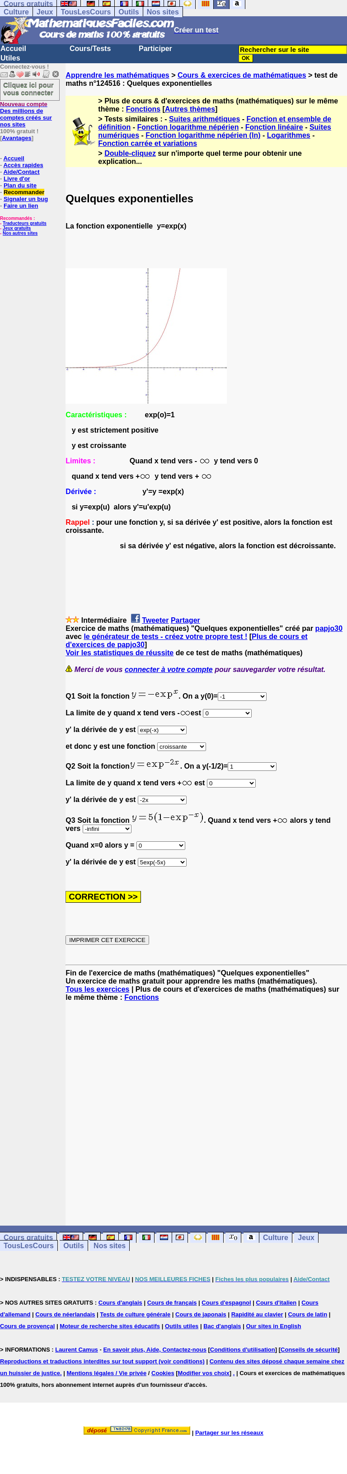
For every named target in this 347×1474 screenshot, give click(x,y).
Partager (185, 620)
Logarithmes (288, 135)
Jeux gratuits (17, 228)
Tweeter (155, 620)
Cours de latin (307, 1314)
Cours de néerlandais (65, 1314)
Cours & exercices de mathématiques (242, 75)
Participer (155, 48)
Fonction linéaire (274, 127)
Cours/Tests (90, 48)
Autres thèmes (190, 109)
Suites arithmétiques (204, 119)
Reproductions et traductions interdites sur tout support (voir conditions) (102, 1361)
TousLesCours (86, 12)
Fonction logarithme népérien (188, 127)
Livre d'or (17, 178)
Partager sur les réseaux (229, 1432)
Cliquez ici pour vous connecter (28, 88)
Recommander (24, 192)
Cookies (162, 1373)
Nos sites (163, 12)
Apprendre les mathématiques (117, 75)
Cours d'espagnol (226, 1302)
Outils (128, 12)
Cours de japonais (200, 1314)
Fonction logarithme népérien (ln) (202, 135)
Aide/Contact (21, 171)
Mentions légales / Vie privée (106, 1373)
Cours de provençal (27, 1326)
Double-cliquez (130, 153)
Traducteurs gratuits (25, 223)
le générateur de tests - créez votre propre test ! (165, 636)
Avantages (16, 138)
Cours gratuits (28, 1237)
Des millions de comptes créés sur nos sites (26, 114)
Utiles (10, 58)
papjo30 (328, 628)
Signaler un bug (26, 199)
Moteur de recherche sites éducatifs (110, 1326)
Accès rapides (23, 165)
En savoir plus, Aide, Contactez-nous (154, 1349)
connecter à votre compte (169, 669)
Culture (16, 12)
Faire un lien (21, 205)
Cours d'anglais (120, 1302)
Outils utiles (181, 1326)
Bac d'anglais (222, 1326)
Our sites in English (273, 1326)
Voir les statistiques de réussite (120, 653)
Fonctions (143, 109)
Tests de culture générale (135, 1314)
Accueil (13, 48)
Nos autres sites (20, 233)
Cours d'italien (276, 1302)
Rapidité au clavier (257, 1314)
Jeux (45, 12)
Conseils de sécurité (309, 1349)
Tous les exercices (97, 989)
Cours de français (172, 1302)
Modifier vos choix (204, 1373)
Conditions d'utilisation (242, 1349)
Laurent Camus (76, 1349)
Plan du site (20, 185)
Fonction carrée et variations (147, 143)
